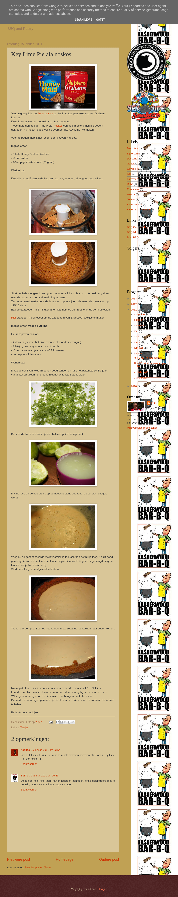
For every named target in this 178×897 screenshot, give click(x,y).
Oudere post (109, 859)
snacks (131, 194)
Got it (100, 19)
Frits (154, 403)
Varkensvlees (134, 204)
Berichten (132, 148)
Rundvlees (133, 189)
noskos (58, 125)
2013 (134, 298)
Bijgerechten (134, 153)
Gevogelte (133, 168)
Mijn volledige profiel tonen (142, 427)
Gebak (131, 163)
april (137, 336)
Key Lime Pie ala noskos (147, 357)
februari (138, 347)
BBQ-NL (132, 232)
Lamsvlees (133, 179)
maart (137, 342)
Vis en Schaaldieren (138, 209)
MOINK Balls (140, 371)
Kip (129, 173)
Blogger (102, 889)
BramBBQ (133, 237)
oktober (138, 319)
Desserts (132, 158)
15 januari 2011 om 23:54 (45, 749)
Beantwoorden (29, 763)
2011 (134, 309)
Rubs (130, 184)
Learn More (83, 19)
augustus (139, 325)
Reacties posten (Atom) (38, 867)
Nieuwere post (18, 859)
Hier (13, 317)
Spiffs (24, 775)
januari (138, 353)
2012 (134, 304)
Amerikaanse (45, 113)
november (140, 314)
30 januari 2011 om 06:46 (43, 775)
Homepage (64, 859)
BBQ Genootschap (137, 227)
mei (136, 331)
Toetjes (24, 727)
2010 (134, 386)
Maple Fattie (140, 377)
